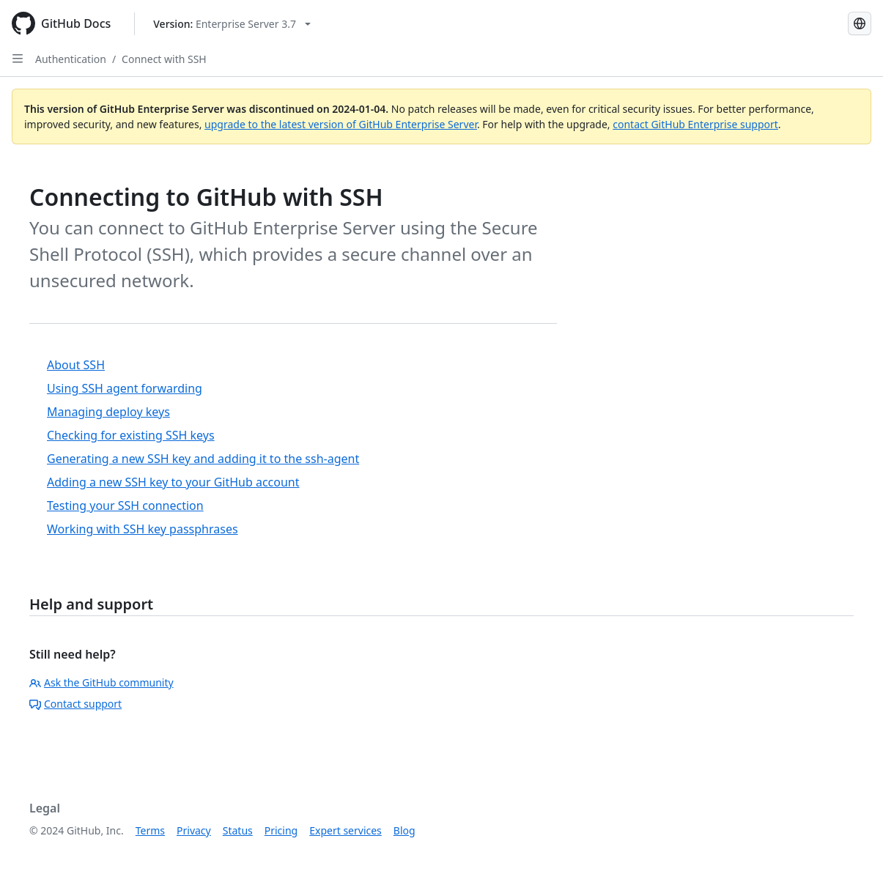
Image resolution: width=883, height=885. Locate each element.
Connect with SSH (164, 59)
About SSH (76, 365)
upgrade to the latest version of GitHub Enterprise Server (340, 124)
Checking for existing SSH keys (131, 435)
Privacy (194, 830)
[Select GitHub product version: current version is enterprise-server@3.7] (232, 23)
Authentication (70, 59)
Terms (150, 830)
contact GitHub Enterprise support (695, 124)
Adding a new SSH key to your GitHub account (173, 482)
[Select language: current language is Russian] (859, 23)
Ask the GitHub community (101, 682)
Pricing (281, 830)
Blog (404, 830)
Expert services (345, 830)
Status (238, 830)
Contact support (75, 704)
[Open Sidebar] (17, 58)
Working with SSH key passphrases (142, 529)
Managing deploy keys (108, 412)
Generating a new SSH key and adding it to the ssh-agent (203, 459)
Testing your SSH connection (125, 505)
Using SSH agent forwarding (124, 388)
